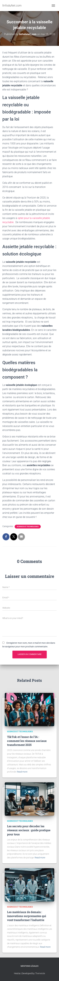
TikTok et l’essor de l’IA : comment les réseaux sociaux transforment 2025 (27, 741)
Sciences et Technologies (28, 526)
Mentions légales (29, 966)
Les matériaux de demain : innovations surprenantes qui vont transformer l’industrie (26, 916)
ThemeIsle (40, 973)
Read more (22, 771)
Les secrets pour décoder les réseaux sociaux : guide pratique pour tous (28, 830)
